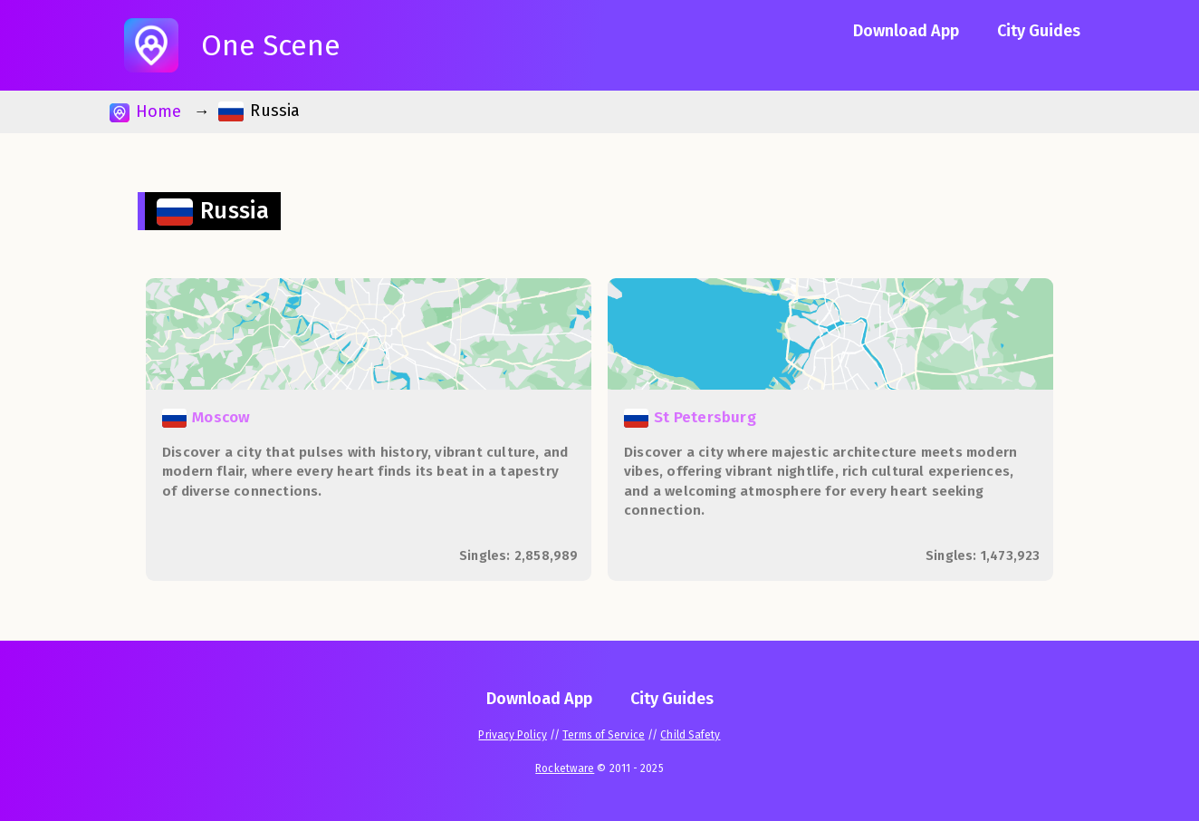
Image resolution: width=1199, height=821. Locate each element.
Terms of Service (603, 735)
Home (145, 111)
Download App (906, 31)
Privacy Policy (512, 735)
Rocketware (564, 768)
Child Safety (690, 735)
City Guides (1038, 31)
